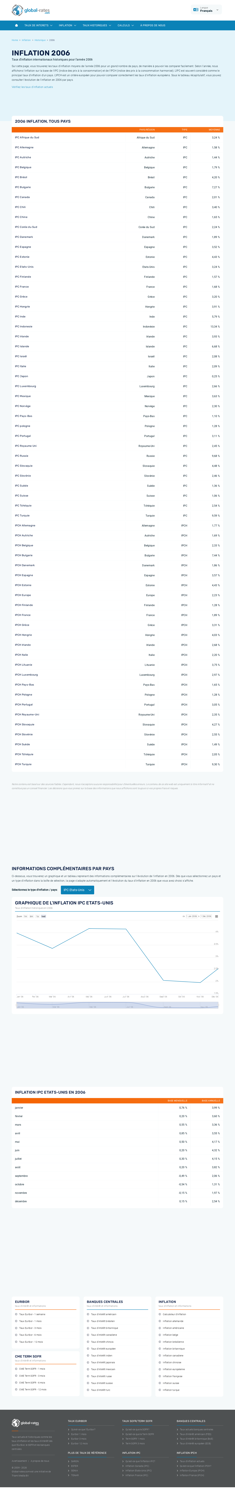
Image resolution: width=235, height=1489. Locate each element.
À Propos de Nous (152, 25)
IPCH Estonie (23, 585)
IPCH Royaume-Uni (27, 714)
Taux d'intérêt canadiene (102, 1335)
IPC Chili (20, 207)
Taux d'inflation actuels (190, 1461)
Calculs (126, 25)
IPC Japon (21, 376)
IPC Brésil (21, 177)
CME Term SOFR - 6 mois (30, 1382)
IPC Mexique (23, 396)
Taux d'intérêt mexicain (101, 1369)
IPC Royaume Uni (26, 445)
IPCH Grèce (22, 624)
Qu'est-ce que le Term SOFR (138, 1434)
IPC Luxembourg (25, 386)
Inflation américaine (171, 1328)
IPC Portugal (23, 435)
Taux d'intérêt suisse (100, 1383)
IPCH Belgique (24, 545)
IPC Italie (20, 366)
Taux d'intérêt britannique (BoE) (195, 1438)
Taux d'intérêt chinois (100, 1342)
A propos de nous (40, 1461)
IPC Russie (21, 455)
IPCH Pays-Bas (24, 684)
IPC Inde (20, 316)
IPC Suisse (21, 495)
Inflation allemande (171, 1321)
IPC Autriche (23, 157)
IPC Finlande (23, 276)
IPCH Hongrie (23, 634)
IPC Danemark (24, 236)
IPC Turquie (22, 515)
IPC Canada (22, 197)
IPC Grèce (21, 296)
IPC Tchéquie (23, 505)
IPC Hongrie (22, 306)
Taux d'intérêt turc (98, 1390)
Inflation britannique (172, 1348)
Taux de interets (38, 25)
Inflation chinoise (170, 1362)
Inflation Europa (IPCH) (191, 1470)
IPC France (22, 286)
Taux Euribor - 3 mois (28, 1328)
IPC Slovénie (23, 475)
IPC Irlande (22, 336)
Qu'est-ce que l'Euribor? (81, 1429)
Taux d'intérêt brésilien (101, 1321)
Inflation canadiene (171, 1355)
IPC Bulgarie (23, 187)
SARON (73, 1461)
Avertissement (19, 1461)
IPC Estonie (22, 256)
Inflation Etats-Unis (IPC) (137, 1470)
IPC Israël (21, 356)
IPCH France (23, 615)
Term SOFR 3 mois (133, 1443)
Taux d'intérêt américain (101, 1314)
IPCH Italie (21, 654)
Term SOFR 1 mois (133, 1438)
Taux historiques (97, 25)
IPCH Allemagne (25, 525)
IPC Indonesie (23, 326)
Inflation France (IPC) (135, 1475)
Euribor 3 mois (77, 1438)
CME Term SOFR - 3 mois (30, 1375)
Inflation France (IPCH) (190, 1475)
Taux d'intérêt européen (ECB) (194, 1443)
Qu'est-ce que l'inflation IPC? (138, 1461)
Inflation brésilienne (171, 1342)
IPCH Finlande (24, 605)
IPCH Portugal (24, 704)
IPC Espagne (23, 246)
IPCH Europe (23, 595)
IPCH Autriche (24, 535)
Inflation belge (168, 1335)
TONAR (73, 1475)
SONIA (73, 1470)
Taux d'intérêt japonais (101, 1362)
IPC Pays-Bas (23, 416)
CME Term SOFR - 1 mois (30, 1368)
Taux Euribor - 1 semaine (30, 1314)
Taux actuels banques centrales (195, 1429)
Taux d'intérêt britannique (102, 1328)
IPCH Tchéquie (24, 754)
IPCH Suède (22, 744)
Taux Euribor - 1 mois (28, 1321)
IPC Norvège (23, 406)
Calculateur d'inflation (172, 1314)
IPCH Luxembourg (26, 674)
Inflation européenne (172, 1369)
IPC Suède (21, 485)
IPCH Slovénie (24, 734)
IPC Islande (22, 346)
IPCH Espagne (24, 575)
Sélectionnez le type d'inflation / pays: (35, 889)
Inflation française (170, 1376)
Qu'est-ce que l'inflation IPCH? (194, 1466)
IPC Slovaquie (23, 465)
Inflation (67, 25)
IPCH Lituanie (23, 664)
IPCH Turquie (23, 764)
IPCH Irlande (23, 644)
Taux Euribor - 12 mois (29, 1342)
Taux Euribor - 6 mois (28, 1335)
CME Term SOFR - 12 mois (31, 1389)
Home (15, 40)
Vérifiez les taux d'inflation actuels (32, 87)
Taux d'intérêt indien (99, 1355)
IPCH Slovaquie (24, 724)
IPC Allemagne (24, 147)
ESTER (73, 1466)
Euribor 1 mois (77, 1434)
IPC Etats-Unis (24, 266)
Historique (40, 40)
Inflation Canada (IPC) (135, 1466)
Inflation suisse (169, 1383)
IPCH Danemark (25, 565)
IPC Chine (21, 217)
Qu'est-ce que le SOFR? (135, 1429)
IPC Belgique (23, 167)
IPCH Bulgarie (23, 555)
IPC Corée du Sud (26, 227)
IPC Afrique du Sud (27, 137)
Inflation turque (169, 1390)
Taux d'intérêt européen (101, 1348)
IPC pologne (22, 426)
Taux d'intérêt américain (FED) (194, 1434)
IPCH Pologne (23, 694)
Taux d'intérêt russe (99, 1376)
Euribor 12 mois (78, 1443)
